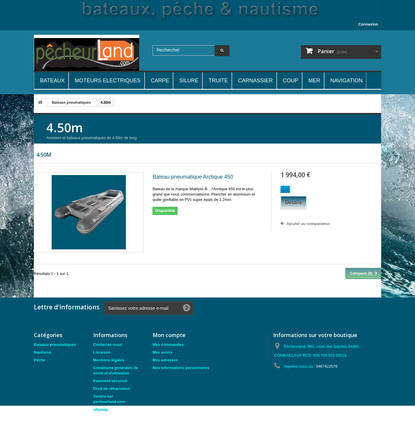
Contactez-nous (107, 344)
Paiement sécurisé (110, 381)
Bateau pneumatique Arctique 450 (193, 177)
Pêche (39, 360)
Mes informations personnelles (181, 368)
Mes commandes (168, 344)
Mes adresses (165, 360)
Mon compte (169, 335)
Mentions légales (108, 360)
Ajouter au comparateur (308, 223)
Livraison (101, 352)
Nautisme (42, 352)
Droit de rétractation (111, 388)
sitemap (100, 409)
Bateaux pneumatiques (55, 344)
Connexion (368, 24)
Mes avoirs (162, 352)
